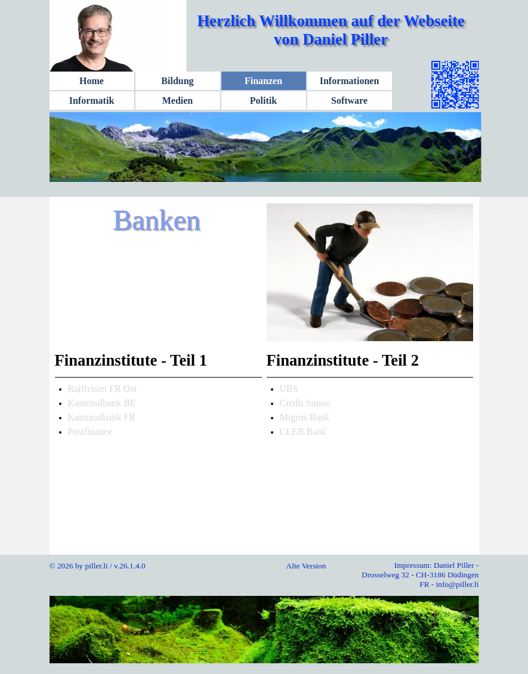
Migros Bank (305, 417)
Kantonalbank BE (102, 403)
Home (91, 81)
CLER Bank (303, 431)
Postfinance (90, 431)
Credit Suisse (305, 403)
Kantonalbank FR (101, 417)
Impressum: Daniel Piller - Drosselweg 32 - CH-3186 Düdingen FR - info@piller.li (420, 575)
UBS (289, 389)
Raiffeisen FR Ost (102, 389)
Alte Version (306, 565)
